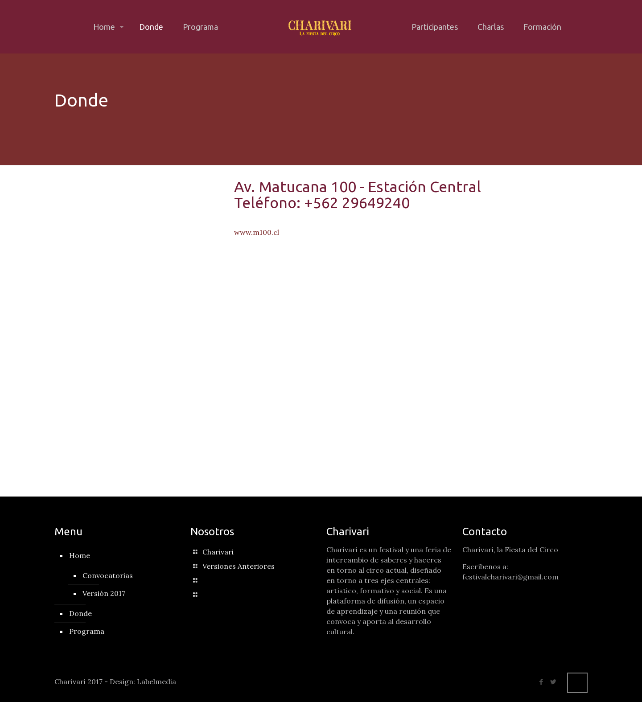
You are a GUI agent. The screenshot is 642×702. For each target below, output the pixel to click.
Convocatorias (107, 575)
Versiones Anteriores (238, 566)
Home (79, 555)
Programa (86, 631)
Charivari (218, 551)
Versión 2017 (103, 593)
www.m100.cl (256, 232)
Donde (80, 613)
